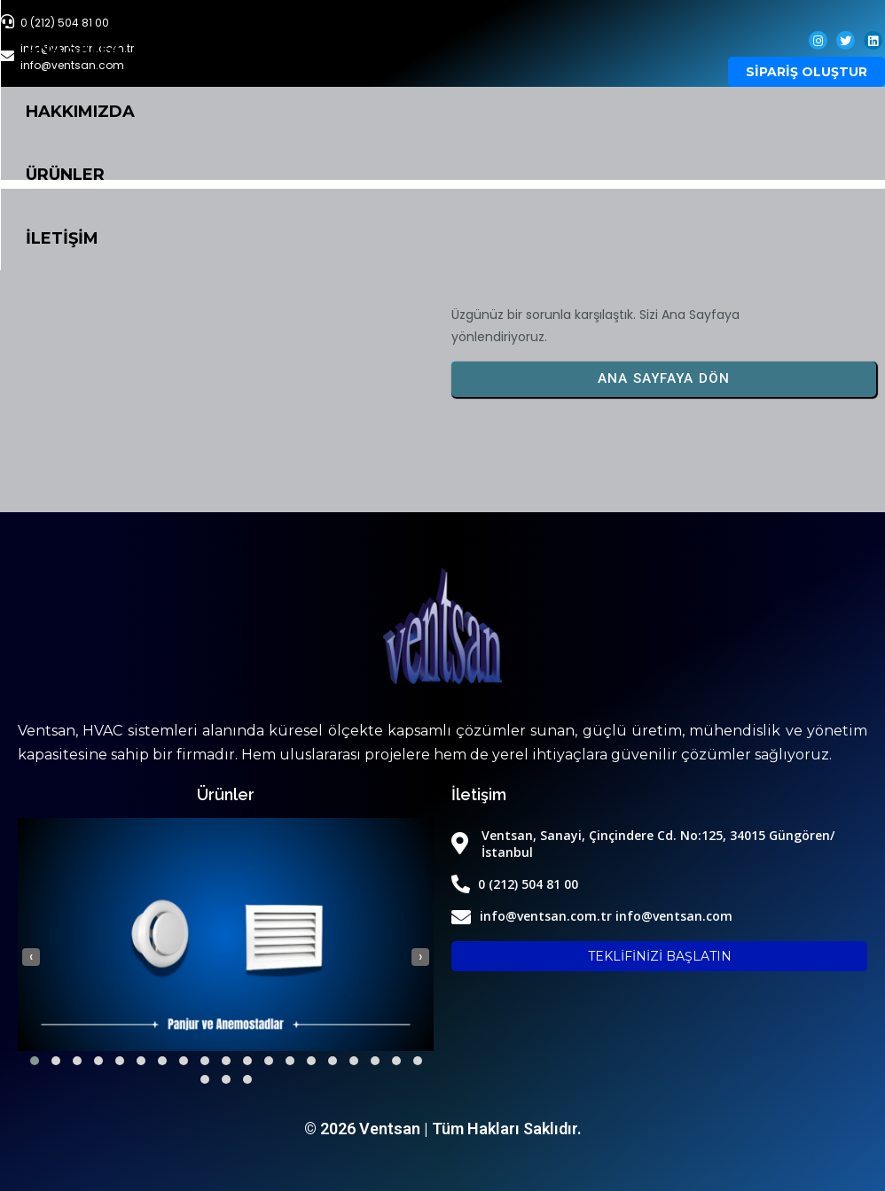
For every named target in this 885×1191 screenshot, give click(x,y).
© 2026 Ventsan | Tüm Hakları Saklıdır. (443, 1128)
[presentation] (31, 957)
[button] (34, 1061)
